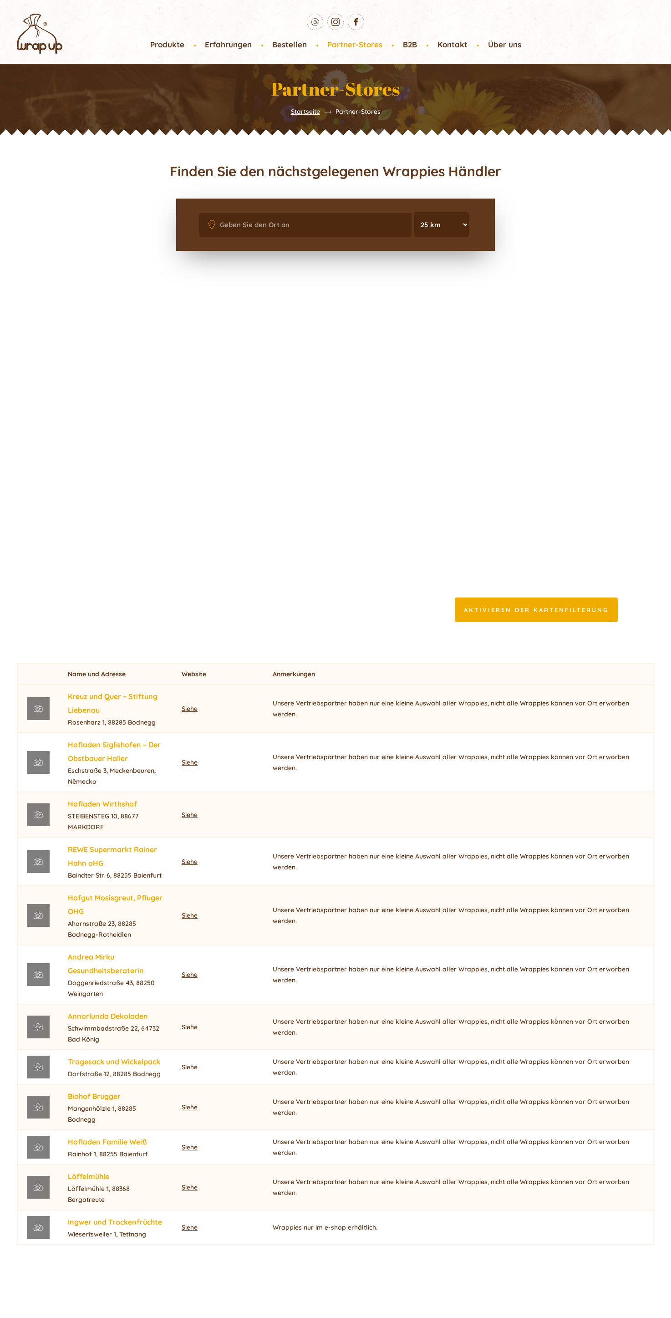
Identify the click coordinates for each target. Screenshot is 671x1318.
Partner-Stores (354, 44)
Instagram (343, 20)
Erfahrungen (228, 44)
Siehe (190, 709)
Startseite (305, 111)
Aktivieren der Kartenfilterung (536, 609)
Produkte (167, 44)
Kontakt (452, 44)
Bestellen (289, 44)
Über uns (504, 44)
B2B (410, 44)
